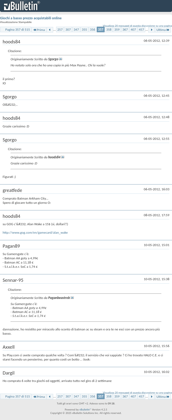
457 (141, 29)
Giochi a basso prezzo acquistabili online (31, 18)
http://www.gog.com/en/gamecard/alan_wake (35, 232)
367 (125, 29)
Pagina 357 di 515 (17, 29)
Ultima (163, 30)
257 (60, 29)
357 (100, 29)
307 (68, 29)
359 (117, 29)
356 (92, 29)
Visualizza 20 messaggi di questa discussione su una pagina (137, 25)
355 (84, 29)
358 (108, 29)
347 (76, 29)
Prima (39, 30)
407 (133, 29)
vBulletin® (85, 409)
